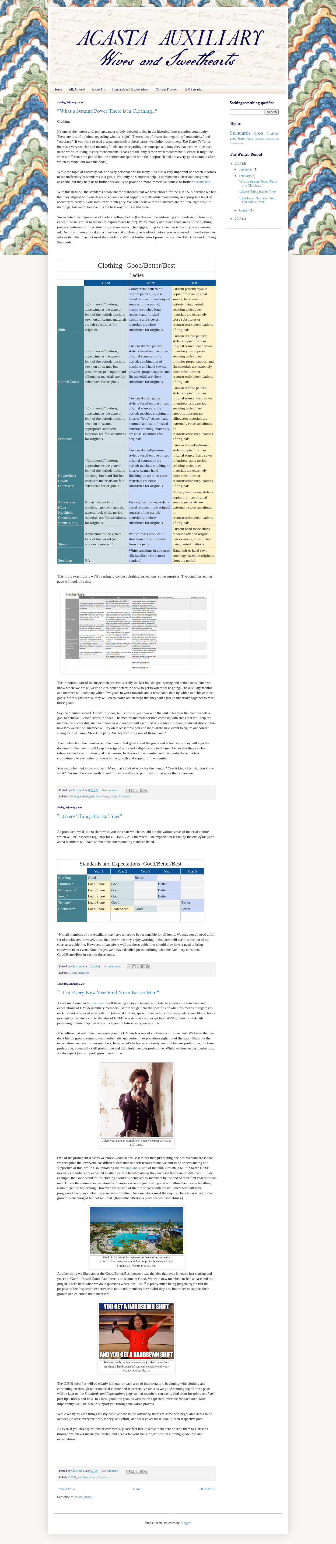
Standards (124, 796)
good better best (98, 796)
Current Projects (167, 89)
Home (57, 89)
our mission (202, 182)
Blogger (185, 1523)
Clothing (73, 796)
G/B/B (84, 796)
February (245, 176)
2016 (238, 218)
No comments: (111, 790)
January (244, 210)
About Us (98, 89)
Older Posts (207, 1489)
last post (99, 1003)
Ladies (114, 796)
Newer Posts (66, 1489)
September (246, 169)
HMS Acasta (193, 89)
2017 (238, 163)
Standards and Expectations (130, 89)
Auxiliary (272, 133)
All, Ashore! (77, 89)
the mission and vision (131, 1168)
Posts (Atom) (83, 1497)
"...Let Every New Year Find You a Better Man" (108, 993)
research (242, 143)
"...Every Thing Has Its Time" (89, 816)
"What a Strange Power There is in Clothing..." (107, 111)
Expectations (272, 138)
